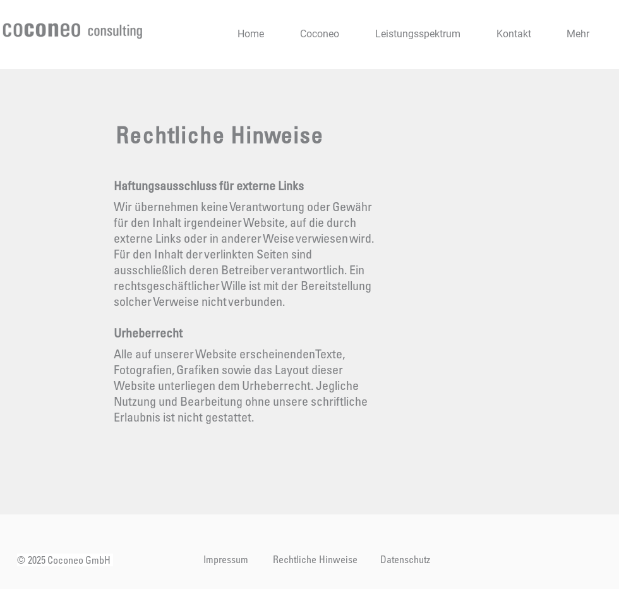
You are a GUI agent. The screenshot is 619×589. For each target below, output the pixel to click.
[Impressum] (225, 559)
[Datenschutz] (405, 559)
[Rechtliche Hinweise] (315, 559)
